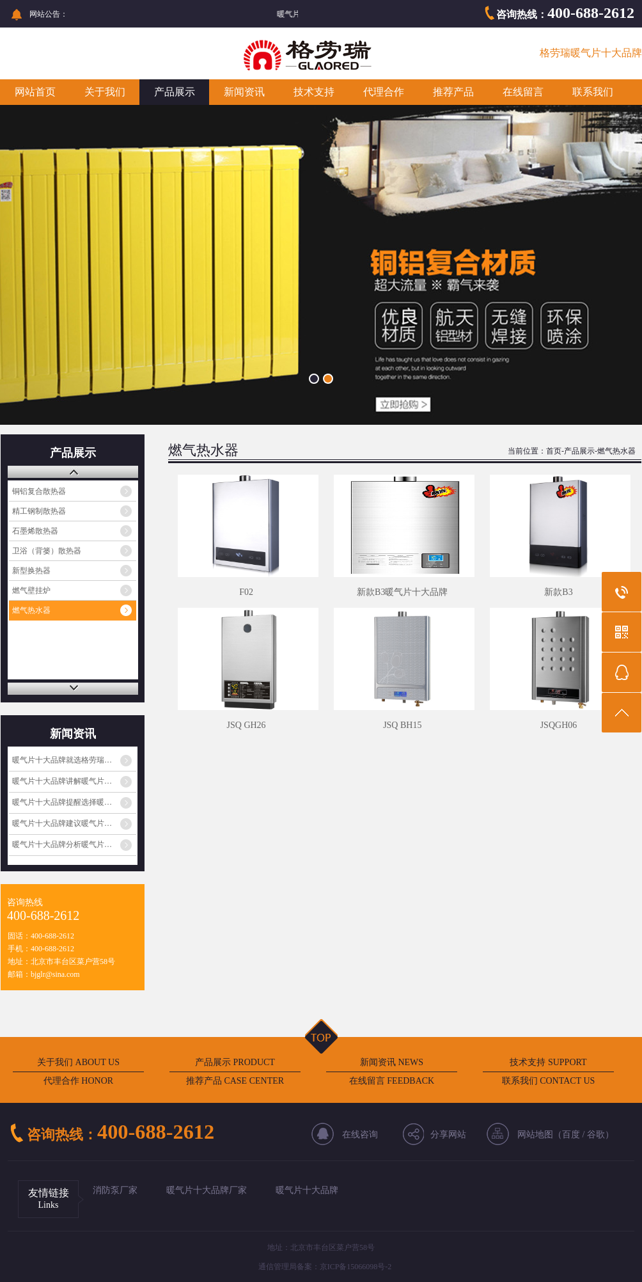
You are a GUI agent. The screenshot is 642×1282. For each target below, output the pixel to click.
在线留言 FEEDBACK (391, 1081)
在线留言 (523, 91)
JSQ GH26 (246, 725)
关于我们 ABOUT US (78, 1062)
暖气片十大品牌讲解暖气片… (62, 781)
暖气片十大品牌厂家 (206, 1190)
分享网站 (448, 1134)
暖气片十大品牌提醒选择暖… (62, 802)
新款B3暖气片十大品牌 (402, 592)
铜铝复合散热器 (39, 491)
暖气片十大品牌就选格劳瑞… (62, 760)
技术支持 (314, 91)
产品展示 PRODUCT (235, 1062)
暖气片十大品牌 (307, 1190)
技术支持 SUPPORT (548, 1062)
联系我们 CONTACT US (548, 1081)
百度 (571, 1134)
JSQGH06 (558, 725)
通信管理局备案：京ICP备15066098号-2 (325, 1266)
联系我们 (592, 91)
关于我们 (104, 91)
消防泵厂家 (115, 1190)
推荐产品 (453, 91)
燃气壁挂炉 (31, 590)
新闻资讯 (244, 91)
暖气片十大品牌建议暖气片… (62, 823)
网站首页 (35, 91)
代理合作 (383, 91)
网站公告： (48, 14)
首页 (553, 451)
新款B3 (558, 592)
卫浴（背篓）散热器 (46, 550)
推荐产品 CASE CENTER (235, 1081)
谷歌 (596, 1134)
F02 (246, 592)
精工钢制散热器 (39, 511)
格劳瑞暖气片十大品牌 (591, 52)
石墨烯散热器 (35, 530)
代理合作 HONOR (78, 1081)
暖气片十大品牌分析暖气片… (62, 844)
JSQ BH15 (402, 725)
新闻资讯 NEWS (391, 1062)
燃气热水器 (31, 610)
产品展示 (174, 91)
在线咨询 (360, 1134)
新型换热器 (31, 570)
